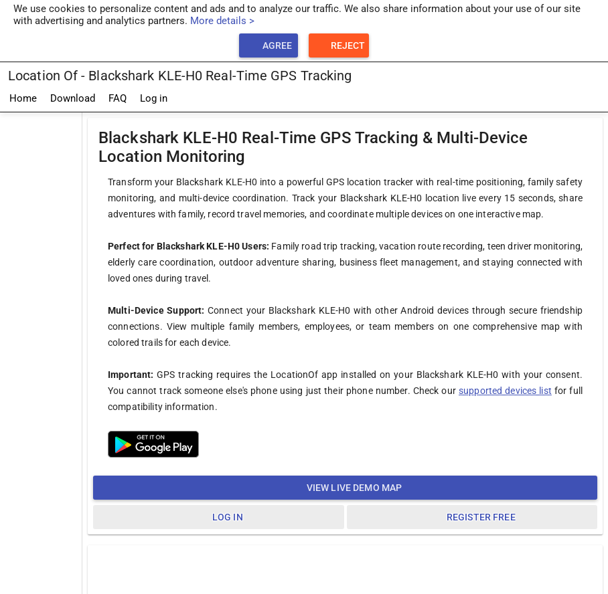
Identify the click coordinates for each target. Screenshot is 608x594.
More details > (222, 21)
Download (72, 98)
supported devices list (505, 390)
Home (23, 98)
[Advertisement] (41, 313)
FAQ (117, 98)
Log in (153, 98)
